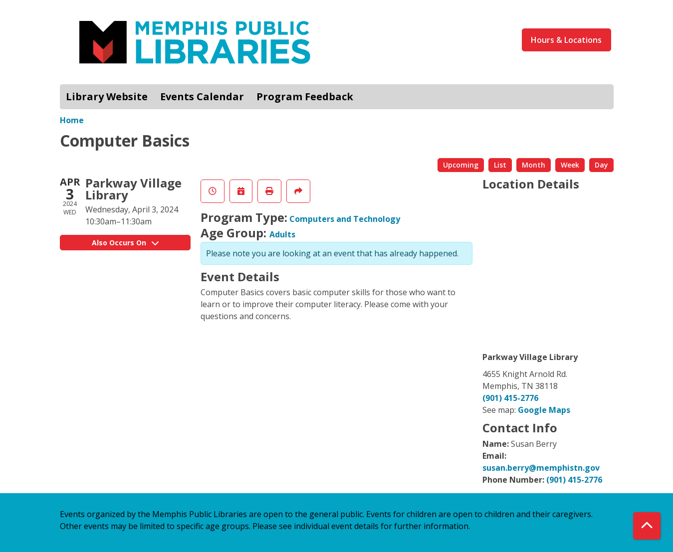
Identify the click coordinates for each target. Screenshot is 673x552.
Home (72, 120)
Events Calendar (202, 96)
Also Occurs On (125, 242)
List (500, 165)
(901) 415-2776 (510, 397)
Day (601, 165)
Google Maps (544, 409)
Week (570, 165)
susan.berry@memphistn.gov (541, 467)
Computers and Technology (344, 218)
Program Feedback (304, 96)
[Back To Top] (647, 526)
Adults (282, 234)
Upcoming (460, 165)
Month (533, 165)
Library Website (107, 96)
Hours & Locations (566, 39)
